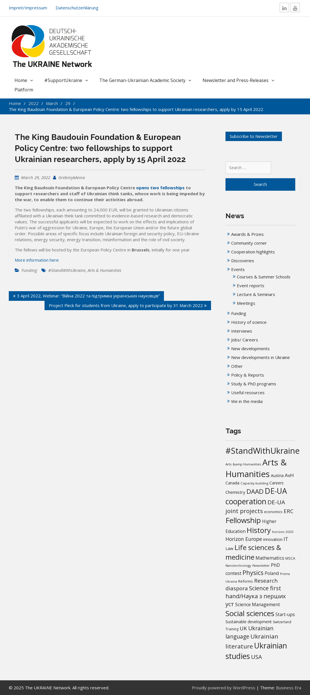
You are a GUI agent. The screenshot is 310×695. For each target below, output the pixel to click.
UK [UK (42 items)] (243, 628)
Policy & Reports (247, 375)
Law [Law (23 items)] (229, 548)
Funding (29, 270)
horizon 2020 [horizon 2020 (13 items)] (282, 532)
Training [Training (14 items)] (232, 629)
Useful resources (248, 392)
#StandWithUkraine (66, 270)
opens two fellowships (160, 187)
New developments (250, 348)
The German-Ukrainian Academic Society (142, 80)
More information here (37, 260)
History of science (249, 322)
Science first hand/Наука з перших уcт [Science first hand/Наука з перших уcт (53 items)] (255, 596)
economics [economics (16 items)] (273, 511)
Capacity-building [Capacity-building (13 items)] (254, 483)
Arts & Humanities (104, 270)
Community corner (249, 243)
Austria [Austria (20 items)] (277, 475)
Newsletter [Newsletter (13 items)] (261, 565)
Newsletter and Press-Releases (236, 80)
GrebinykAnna (71, 177)
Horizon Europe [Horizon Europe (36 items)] (243, 539)
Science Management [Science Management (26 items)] (257, 604)
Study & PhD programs (253, 384)
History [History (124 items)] (259, 530)
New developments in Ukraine (260, 357)
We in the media (247, 401)
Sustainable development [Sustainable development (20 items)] (248, 621)
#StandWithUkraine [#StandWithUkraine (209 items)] (262, 450)
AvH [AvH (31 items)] (289, 475)
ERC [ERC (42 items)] (289, 511)
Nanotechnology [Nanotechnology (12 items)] (238, 565)
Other (237, 366)
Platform (23, 90)
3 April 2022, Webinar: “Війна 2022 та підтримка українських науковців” (88, 296)
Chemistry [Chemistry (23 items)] (235, 492)
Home (20, 80)
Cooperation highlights (253, 252)
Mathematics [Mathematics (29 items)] (270, 558)
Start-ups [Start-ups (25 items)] (285, 615)
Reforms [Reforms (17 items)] (245, 581)
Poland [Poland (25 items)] (272, 573)
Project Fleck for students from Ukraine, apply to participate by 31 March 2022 (126, 305)
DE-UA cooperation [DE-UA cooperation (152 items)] (256, 496)
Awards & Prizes (247, 234)
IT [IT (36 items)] (286, 539)
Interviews (241, 331)
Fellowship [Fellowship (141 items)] (243, 520)
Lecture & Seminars (256, 294)
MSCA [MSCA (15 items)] (290, 558)
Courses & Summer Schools (263, 277)
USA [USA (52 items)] (256, 657)
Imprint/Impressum (28, 8)
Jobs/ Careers (244, 340)
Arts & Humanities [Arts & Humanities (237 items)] (256, 468)
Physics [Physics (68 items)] (252, 572)
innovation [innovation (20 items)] (272, 539)
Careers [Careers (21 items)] (276, 483)
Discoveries (242, 260)
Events (238, 269)
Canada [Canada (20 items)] (232, 483)
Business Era (288, 687)
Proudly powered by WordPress (223, 687)
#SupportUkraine (63, 80)
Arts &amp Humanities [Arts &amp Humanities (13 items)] (243, 464)
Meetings (246, 303)
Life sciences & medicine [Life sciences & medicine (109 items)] (253, 552)
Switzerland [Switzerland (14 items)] (282, 622)
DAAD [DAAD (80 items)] (254, 491)
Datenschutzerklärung (77, 8)
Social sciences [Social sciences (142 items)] (249, 613)
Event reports (250, 285)
